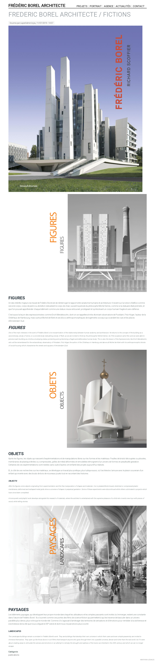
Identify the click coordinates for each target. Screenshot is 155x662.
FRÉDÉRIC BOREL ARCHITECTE (36, 5)
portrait (96, 6)
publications (13, 655)
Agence (108, 6)
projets (82, 6)
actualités (123, 6)
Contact (138, 6)
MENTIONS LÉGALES (147, 659)
